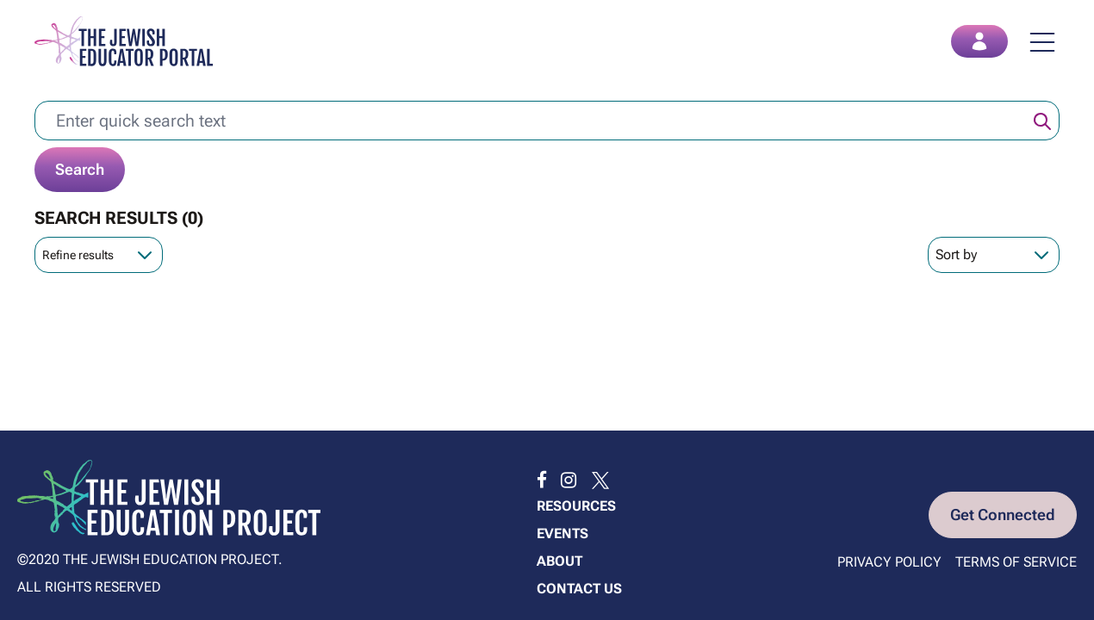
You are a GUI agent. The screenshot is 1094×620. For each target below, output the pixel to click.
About (559, 561)
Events (562, 533)
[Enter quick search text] (547, 120)
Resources (576, 506)
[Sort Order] (994, 255)
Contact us (579, 588)
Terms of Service (1016, 562)
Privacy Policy (889, 562)
